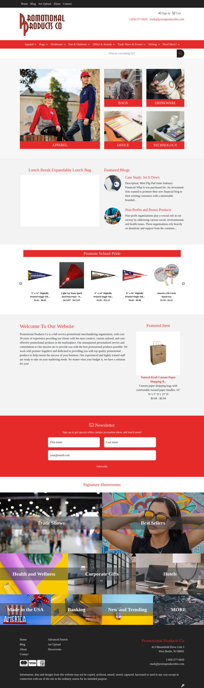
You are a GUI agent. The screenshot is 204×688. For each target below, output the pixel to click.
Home (24, 3)
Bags (42, 44)
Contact (67, 3)
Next (183, 284)
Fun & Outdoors (78, 44)
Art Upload (44, 3)
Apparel (29, 44)
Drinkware (57, 44)
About (56, 3)
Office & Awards (102, 44)
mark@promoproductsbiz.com (167, 19)
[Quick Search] (140, 53)
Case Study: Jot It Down (142, 177)
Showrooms (54, 649)
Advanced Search (57, 639)
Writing (152, 44)
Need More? (170, 44)
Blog (33, 3)
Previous (20, 284)
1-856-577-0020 (138, 19)
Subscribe (102, 466)
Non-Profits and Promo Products (148, 210)
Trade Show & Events (130, 44)
